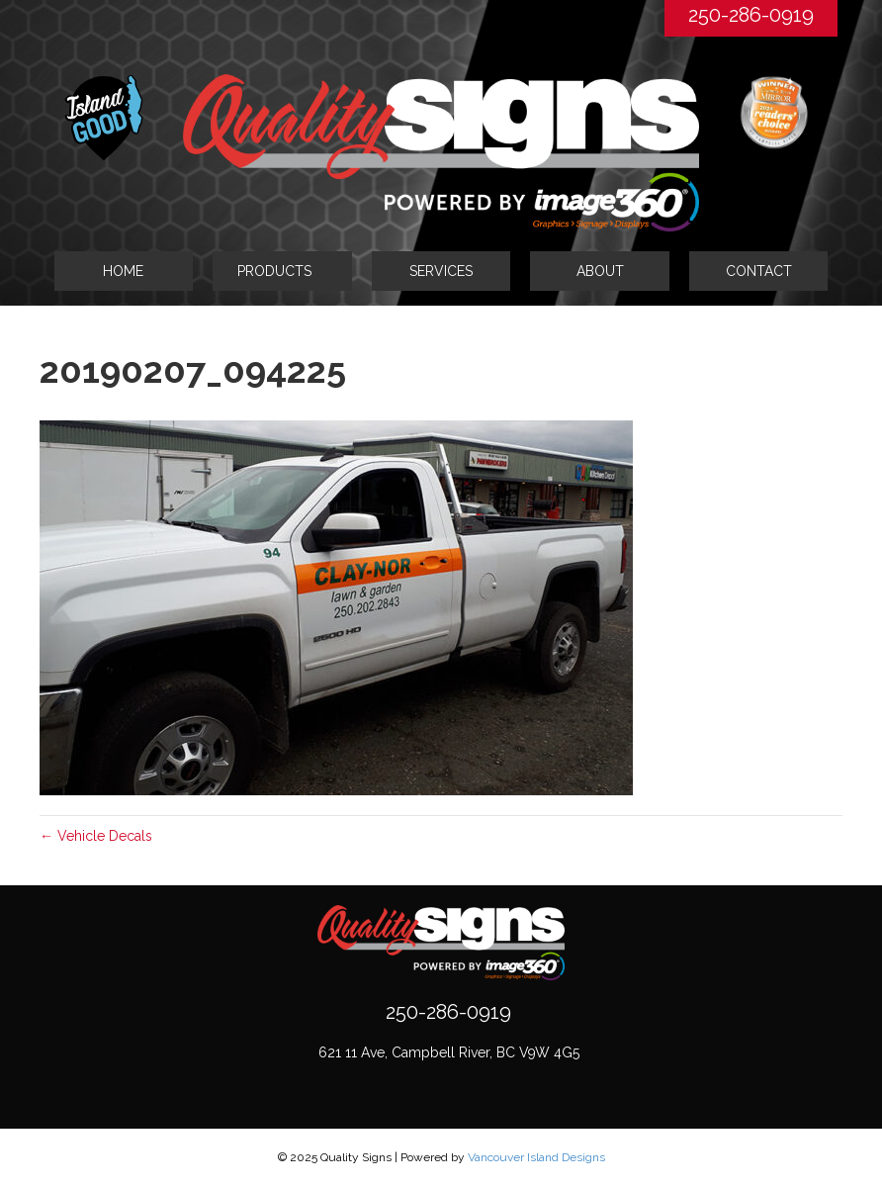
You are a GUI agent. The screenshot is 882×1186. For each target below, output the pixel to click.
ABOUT (600, 271)
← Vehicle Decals (96, 836)
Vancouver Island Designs (536, 1157)
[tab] (282, 271)
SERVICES (441, 271)
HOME (123, 271)
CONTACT (759, 271)
